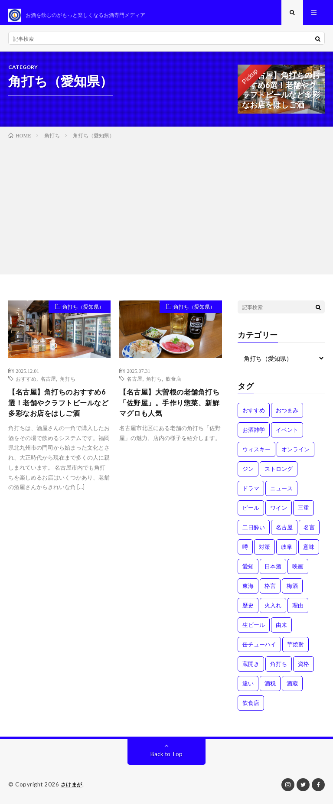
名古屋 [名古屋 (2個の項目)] (284, 532)
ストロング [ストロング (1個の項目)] (278, 473)
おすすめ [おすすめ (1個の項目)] (253, 415)
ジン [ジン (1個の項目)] (248, 473)
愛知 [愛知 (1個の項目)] (248, 571)
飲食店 (173, 383)
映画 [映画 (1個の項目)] (298, 571)
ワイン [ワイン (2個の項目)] (278, 512)
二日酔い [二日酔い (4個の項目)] (253, 532)
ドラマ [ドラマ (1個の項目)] (250, 493)
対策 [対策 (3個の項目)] (264, 551)
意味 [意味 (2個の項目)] (308, 551)
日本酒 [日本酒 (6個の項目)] (272, 571)
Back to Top (166, 759)
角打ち (67, 383)
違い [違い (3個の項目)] (248, 688)
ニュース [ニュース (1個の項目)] (281, 493)
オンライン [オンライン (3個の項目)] (295, 454)
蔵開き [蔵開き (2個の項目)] (250, 668)
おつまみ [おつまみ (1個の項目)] (287, 415)
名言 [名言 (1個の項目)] (309, 532)
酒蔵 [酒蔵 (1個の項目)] (292, 688)
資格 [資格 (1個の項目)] (303, 668)
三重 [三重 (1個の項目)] (303, 512)
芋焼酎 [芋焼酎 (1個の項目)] (295, 649)
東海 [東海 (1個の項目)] (248, 590)
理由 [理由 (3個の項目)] (298, 610)
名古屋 (48, 383)
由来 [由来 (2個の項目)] (281, 629)
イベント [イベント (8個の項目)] (287, 434)
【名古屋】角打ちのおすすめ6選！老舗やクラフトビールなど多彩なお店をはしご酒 (58, 415)
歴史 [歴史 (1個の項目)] (248, 610)
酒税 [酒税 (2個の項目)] (270, 688)
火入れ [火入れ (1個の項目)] (272, 610)
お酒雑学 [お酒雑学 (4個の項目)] (253, 434)
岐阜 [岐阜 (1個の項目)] (286, 551)
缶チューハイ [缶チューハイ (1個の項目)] (259, 649)
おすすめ (26, 383)
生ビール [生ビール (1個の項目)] (253, 629)
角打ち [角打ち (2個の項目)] (278, 668)
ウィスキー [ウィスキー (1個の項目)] (256, 454)
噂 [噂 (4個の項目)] (245, 551)
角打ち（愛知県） (79, 313)
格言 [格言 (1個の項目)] (270, 590)
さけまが (72, 789)
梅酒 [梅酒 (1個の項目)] (292, 590)
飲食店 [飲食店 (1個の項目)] (250, 708)
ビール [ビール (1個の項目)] (250, 512)
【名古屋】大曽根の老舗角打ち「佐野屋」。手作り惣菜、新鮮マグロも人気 (167, 409)
